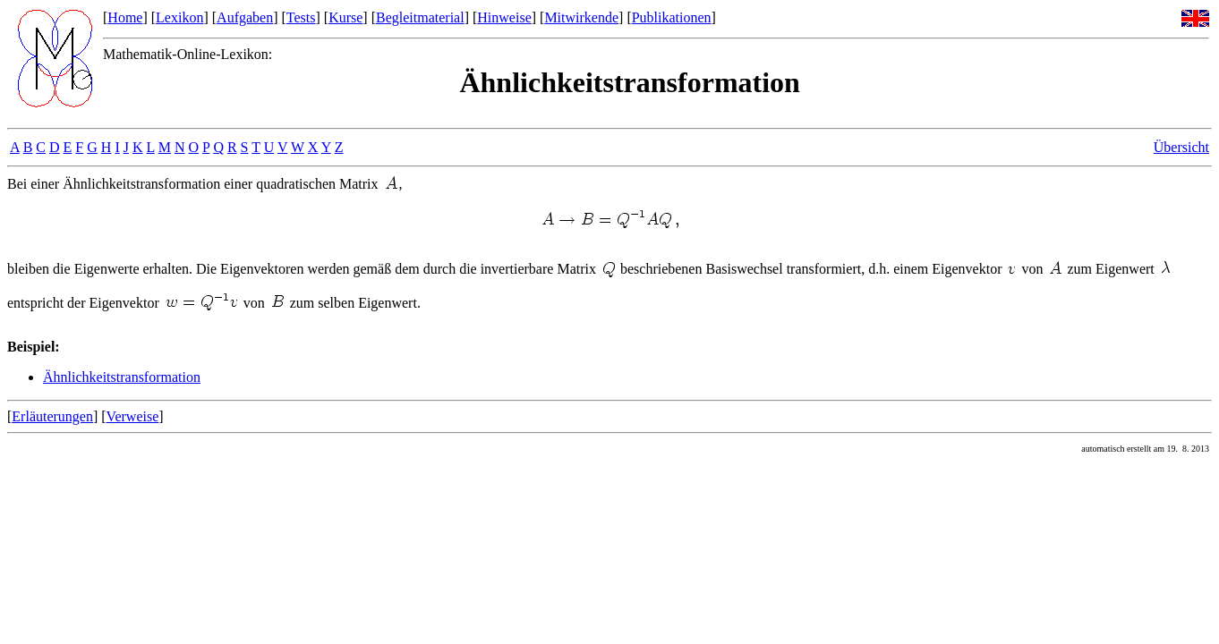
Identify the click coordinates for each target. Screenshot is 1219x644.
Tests (301, 17)
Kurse (345, 17)
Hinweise (504, 17)
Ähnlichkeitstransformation (121, 377)
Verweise (133, 416)
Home (124, 17)
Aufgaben (245, 17)
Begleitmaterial (420, 17)
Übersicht (1181, 147)
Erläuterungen (52, 416)
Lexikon (179, 17)
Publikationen (672, 17)
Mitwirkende (581, 17)
